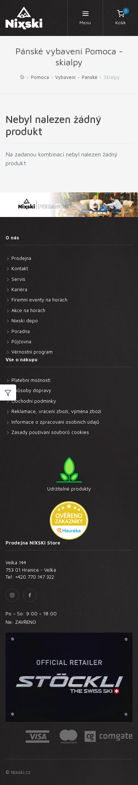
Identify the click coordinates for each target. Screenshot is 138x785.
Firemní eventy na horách (39, 300)
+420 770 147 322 (34, 577)
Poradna (20, 331)
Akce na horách (28, 310)
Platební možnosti (30, 380)
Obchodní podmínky (33, 401)
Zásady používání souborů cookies (50, 432)
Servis (18, 279)
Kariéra (19, 289)
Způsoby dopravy (31, 390)
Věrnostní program (32, 352)
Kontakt (19, 268)
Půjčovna (21, 341)
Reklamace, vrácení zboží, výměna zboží (56, 411)
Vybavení (65, 77)
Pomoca (40, 77)
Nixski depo (24, 320)
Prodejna (21, 258)
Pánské (90, 77)
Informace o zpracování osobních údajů (55, 422)
